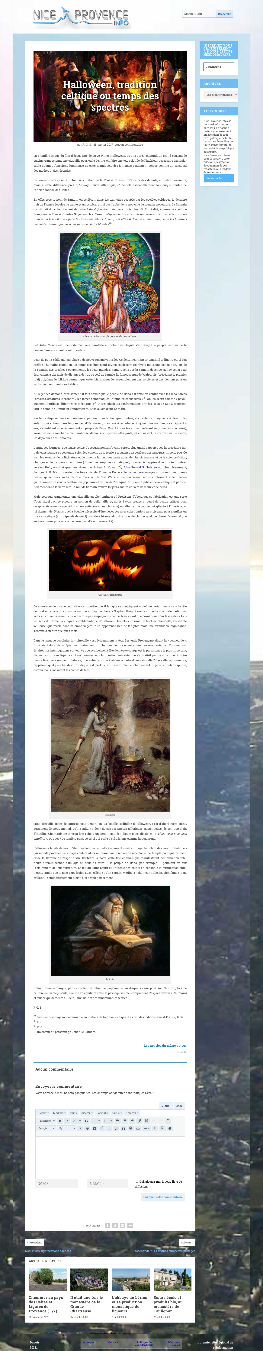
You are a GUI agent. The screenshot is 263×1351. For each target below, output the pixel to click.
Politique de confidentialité (144, 1340)
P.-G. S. (87, 144)
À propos (88, 1338)
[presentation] (42, 1112)
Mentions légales (174, 1340)
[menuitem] (43, 1112)
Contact (113, 1338)
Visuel (166, 1106)
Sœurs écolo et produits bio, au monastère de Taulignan (168, 1300)
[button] (47, 1119)
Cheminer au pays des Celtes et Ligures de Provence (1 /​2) (46, 1300)
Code (179, 1106)
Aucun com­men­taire (129, 144)
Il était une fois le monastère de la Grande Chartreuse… (86, 1300)
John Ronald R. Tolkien (140, 467)
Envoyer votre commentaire (163, 1193)
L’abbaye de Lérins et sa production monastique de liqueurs (129, 1300)
